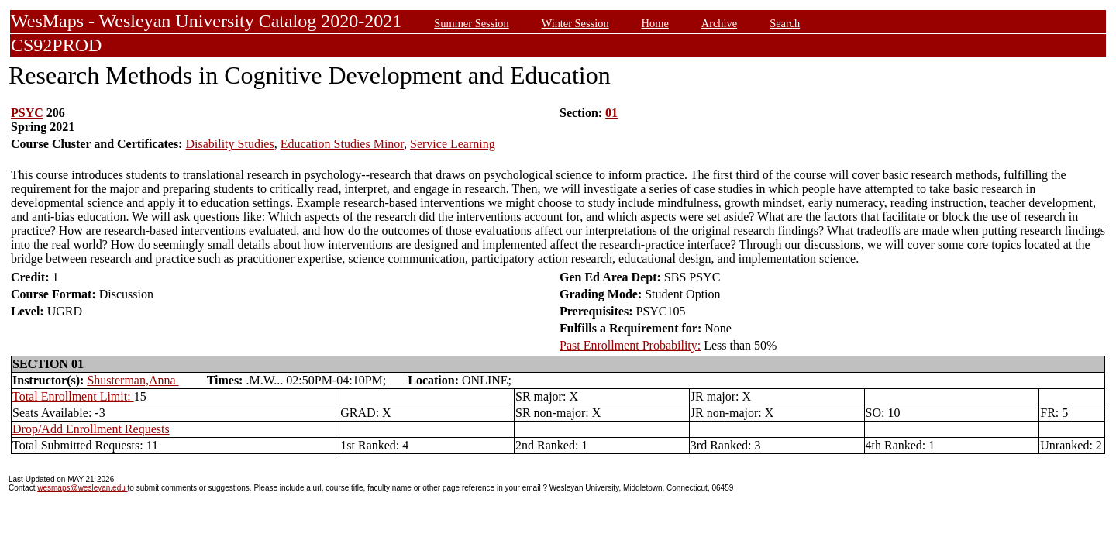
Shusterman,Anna (132, 380)
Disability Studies (229, 143)
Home (655, 23)
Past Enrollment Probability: (630, 345)
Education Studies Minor (342, 143)
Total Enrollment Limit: (73, 396)
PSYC (27, 112)
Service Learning (452, 143)
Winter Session (575, 23)
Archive (719, 23)
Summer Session (471, 23)
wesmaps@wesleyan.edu (82, 488)
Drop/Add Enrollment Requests (91, 429)
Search (785, 23)
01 (611, 112)
